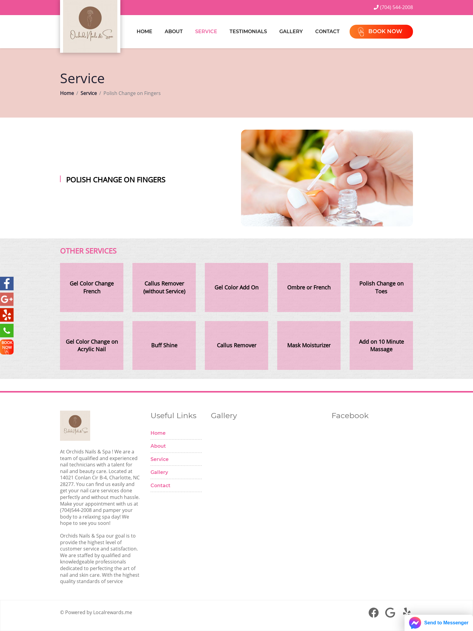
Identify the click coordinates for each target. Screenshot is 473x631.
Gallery (291, 31)
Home (144, 31)
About (174, 31)
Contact (327, 31)
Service (206, 31)
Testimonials (248, 31)
